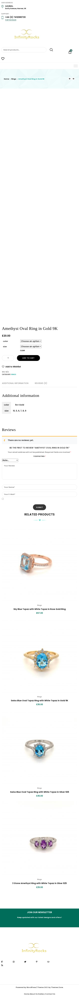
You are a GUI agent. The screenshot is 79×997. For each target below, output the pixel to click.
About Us (34, 994)
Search (50, 50)
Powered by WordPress (26, 987)
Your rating (39, 456)
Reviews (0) (41, 383)
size (5, 346)
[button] (11, 367)
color (5, 341)
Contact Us (50, 994)
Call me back (10, 20)
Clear (22, 351)
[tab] (15, 383)
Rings (13, 79)
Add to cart (28, 358)
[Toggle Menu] (76, 66)
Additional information (15, 383)
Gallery (41, 994)
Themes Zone (57, 987)
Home (6, 79)
